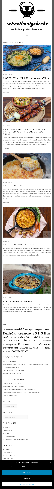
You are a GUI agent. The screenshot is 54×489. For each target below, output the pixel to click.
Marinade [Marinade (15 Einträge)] (40, 341)
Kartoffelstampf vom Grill (19, 245)
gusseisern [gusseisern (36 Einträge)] (21, 337)
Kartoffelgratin (13, 186)
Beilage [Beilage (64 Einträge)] (28, 329)
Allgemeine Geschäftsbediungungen (15, 439)
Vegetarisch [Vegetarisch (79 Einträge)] (21, 350)
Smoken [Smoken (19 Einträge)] (21, 348)
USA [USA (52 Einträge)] (12, 351)
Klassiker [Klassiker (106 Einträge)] (23, 340)
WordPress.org (8, 458)
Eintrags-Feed (7, 452)
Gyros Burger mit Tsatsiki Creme (13, 370)
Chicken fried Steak (14, 383)
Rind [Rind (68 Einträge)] (20, 344)
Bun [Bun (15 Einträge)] (33, 330)
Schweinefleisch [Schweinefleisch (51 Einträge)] (10, 347)
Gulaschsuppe (13, 395)
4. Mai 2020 (6, 241)
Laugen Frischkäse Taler (11, 367)
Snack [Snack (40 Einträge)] (26, 348)
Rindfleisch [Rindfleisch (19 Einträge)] (26, 345)
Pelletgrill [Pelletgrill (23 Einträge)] (9, 345)
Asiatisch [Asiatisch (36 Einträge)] (9, 329)
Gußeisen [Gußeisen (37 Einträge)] (30, 337)
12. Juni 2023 (6, 126)
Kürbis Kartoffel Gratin (17, 301)
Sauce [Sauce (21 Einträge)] (38, 345)
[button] (51, 463)
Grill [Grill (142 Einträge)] (37, 333)
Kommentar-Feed (8, 455)
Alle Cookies (27, 473)
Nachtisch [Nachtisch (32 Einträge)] (47, 341)
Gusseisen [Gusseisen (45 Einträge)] (11, 337)
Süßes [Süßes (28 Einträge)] (48, 348)
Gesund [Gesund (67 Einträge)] (30, 333)
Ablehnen (27, 478)
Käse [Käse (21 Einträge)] (35, 341)
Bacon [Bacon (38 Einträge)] (16, 329)
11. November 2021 (7, 182)
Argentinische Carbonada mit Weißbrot (21, 389)
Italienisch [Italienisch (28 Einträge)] (13, 341)
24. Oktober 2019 (7, 297)
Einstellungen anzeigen (27, 484)
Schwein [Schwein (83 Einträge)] (45, 344)
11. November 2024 (7, 74)
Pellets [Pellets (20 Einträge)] (15, 345)
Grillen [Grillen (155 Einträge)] (45, 333)
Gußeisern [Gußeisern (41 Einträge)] (38, 337)
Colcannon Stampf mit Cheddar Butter (26, 78)
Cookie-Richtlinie (9, 436)
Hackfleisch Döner (9, 361)
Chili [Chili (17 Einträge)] (42, 330)
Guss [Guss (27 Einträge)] (5, 337)
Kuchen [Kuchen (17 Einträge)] (31, 341)
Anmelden (6, 450)
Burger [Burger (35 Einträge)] (38, 329)
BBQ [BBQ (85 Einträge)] (21, 329)
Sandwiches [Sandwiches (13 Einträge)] (32, 344)
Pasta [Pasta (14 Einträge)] (4, 344)
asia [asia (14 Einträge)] (4, 330)
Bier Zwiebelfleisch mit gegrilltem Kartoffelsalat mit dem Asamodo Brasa (24, 131)
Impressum (6, 427)
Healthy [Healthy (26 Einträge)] (46, 337)
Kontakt (6, 433)
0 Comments (6, 92)
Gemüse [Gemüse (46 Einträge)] (22, 333)
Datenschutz (7, 430)
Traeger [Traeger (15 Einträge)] (8, 351)
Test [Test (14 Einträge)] (4, 351)
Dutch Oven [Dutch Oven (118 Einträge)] (10, 333)
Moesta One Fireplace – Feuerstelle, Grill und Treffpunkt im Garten (25, 364)
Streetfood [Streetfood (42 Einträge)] (41, 348)
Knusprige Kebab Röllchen (12, 373)
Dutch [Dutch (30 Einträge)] (46, 330)
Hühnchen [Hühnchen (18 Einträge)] (6, 341)
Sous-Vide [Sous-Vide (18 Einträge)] (32, 348)
